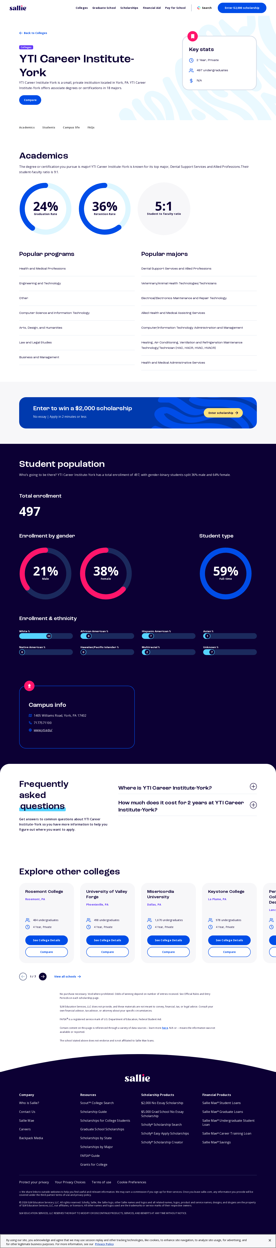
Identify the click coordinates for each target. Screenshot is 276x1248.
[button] (131, 1182)
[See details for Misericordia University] (168, 940)
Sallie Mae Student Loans (221, 1103)
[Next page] (43, 976)
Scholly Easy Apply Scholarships (165, 1133)
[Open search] (204, 8)
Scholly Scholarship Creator (162, 1142)
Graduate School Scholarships (102, 1129)
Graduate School (104, 8)
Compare (30, 100)
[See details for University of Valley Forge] (107, 940)
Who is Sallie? (29, 1103)
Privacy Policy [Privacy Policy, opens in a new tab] (104, 1244)
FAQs (91, 127)
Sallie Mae (26, 1121)
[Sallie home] (138, 1080)
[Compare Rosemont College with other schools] (46, 952)
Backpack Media (31, 1138)
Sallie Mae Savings (216, 1142)
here (165, 1028)
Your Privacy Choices (70, 1182)
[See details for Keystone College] (229, 940)
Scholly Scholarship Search (161, 1125)
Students (48, 127)
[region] (138, 1241)
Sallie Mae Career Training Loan (226, 1133)
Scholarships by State (96, 1138)
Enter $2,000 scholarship (242, 8)
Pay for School (175, 8)
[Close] (270, 1240)
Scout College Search (97, 1103)
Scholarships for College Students (105, 1121)
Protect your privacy (34, 1182)
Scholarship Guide (93, 1112)
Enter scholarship (221, 413)
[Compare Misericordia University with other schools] (168, 952)
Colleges (82, 8)
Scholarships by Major (96, 1147)
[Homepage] (41, 7)
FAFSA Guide (90, 1156)
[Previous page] (23, 976)
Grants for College (94, 1165)
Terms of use (101, 1182)
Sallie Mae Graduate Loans (222, 1112)
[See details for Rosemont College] (46, 940)
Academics (27, 127)
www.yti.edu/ (43, 730)
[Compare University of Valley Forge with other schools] (107, 952)
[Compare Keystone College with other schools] (229, 952)
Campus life (71, 127)
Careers (25, 1129)
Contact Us (27, 1112)
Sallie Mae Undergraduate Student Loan (228, 1123)
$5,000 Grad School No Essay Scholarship (162, 1114)
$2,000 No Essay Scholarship (162, 1103)
